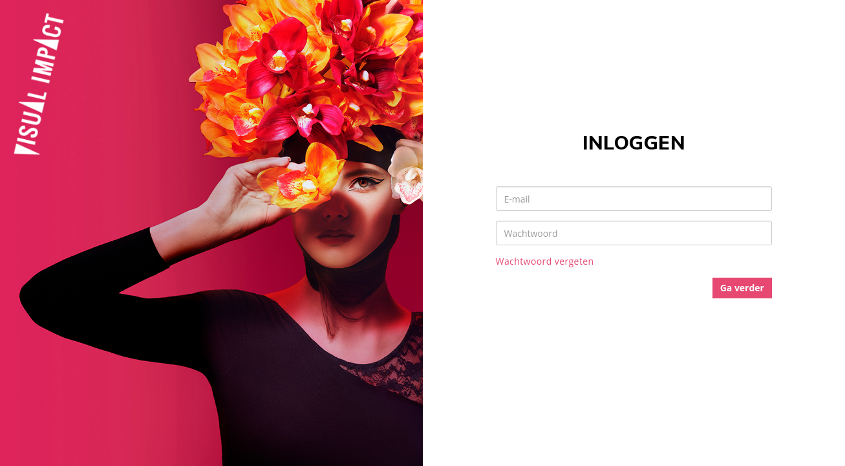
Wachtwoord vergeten (545, 261)
